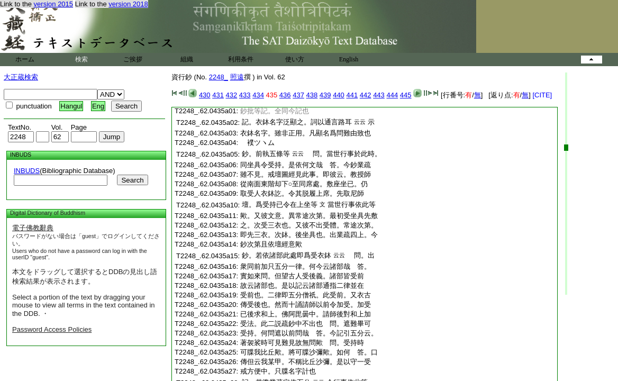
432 (232, 95)
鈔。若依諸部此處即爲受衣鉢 (286, 255)
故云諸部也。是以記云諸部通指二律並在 (302, 285)
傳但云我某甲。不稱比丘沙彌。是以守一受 (305, 362)
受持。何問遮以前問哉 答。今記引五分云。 (309, 333)
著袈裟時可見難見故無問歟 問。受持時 (302, 343)
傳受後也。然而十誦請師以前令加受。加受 (305, 305)
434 (258, 95)
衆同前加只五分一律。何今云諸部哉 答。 (305, 266)
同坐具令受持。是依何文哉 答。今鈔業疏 (305, 165)
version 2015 (53, 4)
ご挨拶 (132, 59)
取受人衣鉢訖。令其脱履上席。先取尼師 (302, 193)
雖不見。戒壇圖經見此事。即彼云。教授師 (305, 174)
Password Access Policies (52, 329)
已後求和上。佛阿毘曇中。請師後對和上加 (305, 314)
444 (392, 95)
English (349, 59)
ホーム (24, 59)
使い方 (294, 59)
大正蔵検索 (21, 77)
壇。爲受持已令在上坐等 (279, 204)
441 (352, 95)
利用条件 (240, 59)
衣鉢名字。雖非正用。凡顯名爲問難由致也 (305, 133)
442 (365, 95)
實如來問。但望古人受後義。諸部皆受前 (302, 276)
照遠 (237, 77)
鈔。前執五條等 (266, 154)
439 (325, 95)
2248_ (218, 77)
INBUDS (27, 171)
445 (406, 95)
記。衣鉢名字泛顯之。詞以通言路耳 (297, 122)
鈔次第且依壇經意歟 (271, 244)
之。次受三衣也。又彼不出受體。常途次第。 (309, 225)
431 (218, 95)
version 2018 (128, 4)
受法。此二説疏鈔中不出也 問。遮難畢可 (305, 324)
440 (338, 95)
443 (379, 95)
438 (312, 95)
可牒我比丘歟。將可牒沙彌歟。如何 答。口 (309, 352)
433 (245, 95)
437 (298, 95)
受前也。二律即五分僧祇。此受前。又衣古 (305, 295)
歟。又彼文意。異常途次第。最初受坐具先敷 (309, 216)
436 (285, 95)
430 (205, 95)
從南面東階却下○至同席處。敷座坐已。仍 (304, 184)
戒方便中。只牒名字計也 (278, 371)
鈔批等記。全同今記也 (274, 111)
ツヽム (257, 143)
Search (132, 180)
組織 (186, 59)
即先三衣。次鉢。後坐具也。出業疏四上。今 (309, 235)
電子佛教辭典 (32, 228)
